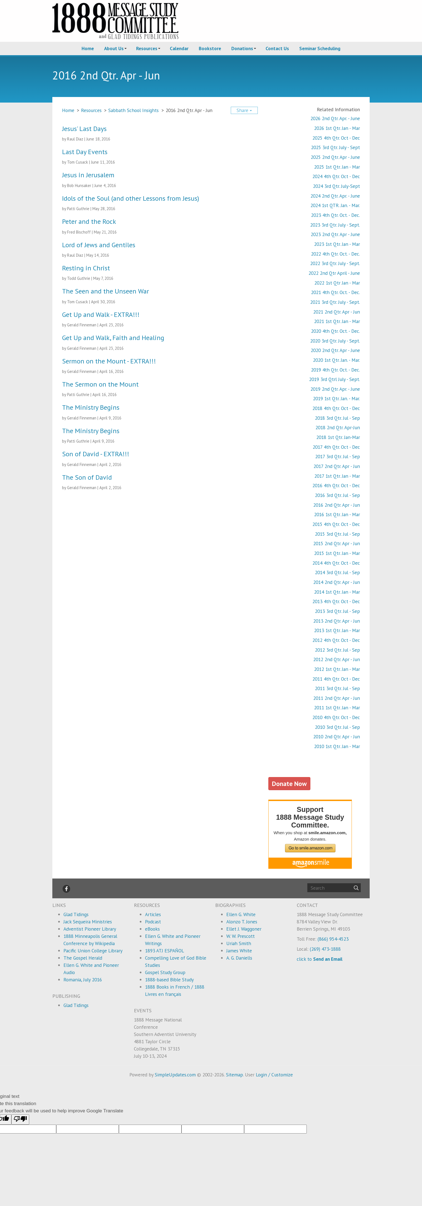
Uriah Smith (238, 943)
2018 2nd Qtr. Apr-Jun (337, 427)
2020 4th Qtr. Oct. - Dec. (335, 331)
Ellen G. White (241, 914)
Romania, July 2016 (82, 979)
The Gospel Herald (82, 958)
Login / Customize (274, 1074)
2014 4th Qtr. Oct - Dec (336, 563)
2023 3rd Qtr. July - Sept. (335, 225)
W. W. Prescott (240, 936)
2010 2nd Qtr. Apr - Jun (336, 736)
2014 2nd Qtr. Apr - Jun (336, 582)
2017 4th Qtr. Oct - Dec (336, 447)
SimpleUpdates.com (175, 1074)
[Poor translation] (20, 1119)
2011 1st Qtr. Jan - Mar (337, 707)
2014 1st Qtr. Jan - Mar (337, 592)
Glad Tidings (76, 914)
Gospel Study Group (165, 972)
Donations (242, 48)
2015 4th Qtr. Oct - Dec (336, 524)
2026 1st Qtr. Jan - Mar (337, 128)
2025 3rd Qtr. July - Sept (335, 147)
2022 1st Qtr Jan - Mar (337, 283)
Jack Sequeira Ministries (87, 921)
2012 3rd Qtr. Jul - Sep (337, 650)
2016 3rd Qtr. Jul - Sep (337, 495)
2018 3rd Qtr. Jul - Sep (337, 418)
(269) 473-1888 (325, 949)
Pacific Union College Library (92, 950)
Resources (146, 48)
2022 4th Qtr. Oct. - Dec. (335, 254)
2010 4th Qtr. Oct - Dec (336, 717)
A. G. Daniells (239, 958)
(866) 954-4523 (333, 939)
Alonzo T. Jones (241, 921)
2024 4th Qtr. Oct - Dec (336, 176)
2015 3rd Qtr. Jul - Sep (337, 534)
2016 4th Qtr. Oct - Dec (336, 485)
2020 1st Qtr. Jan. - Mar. (336, 360)
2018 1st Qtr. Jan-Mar (338, 437)
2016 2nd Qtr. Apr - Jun (336, 505)
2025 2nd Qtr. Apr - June (335, 157)
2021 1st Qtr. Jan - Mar (337, 321)
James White (239, 950)
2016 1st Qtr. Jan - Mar (337, 514)
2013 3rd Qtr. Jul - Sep (337, 611)
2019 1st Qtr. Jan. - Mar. (336, 398)
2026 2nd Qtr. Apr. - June (335, 118)
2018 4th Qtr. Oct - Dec (336, 408)
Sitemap (234, 1074)
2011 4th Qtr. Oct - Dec (336, 679)
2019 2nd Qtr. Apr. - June (335, 389)
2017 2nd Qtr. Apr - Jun (336, 466)
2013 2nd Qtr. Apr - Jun (336, 621)
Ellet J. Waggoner (243, 929)
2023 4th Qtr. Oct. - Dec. (335, 215)
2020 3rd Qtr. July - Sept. (335, 341)
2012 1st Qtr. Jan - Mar (337, 669)
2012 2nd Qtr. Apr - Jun (336, 659)
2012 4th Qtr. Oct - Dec (336, 640)
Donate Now (289, 783)
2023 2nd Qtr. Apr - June (335, 234)
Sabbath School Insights (133, 110)
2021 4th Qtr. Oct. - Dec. (335, 292)
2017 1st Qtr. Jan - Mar (337, 476)
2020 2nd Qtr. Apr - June (335, 350)
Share (244, 110)
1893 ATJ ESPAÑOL (164, 950)
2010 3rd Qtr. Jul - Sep (337, 727)
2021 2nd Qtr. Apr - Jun (336, 312)
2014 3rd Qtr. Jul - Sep (337, 572)
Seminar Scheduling (319, 48)
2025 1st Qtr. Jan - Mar (337, 167)
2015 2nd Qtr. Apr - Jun (336, 543)
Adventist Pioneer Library (89, 929)
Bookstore (210, 48)
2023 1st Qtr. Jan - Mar (337, 244)
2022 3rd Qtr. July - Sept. (335, 263)
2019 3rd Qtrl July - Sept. (334, 379)
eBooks (152, 929)
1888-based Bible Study (169, 979)
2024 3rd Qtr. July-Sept (336, 186)
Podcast (153, 921)
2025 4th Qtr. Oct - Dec (336, 138)
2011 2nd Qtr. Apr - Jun (336, 698)
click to (319, 959)
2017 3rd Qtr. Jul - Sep (337, 456)
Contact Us (277, 48)
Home (88, 48)
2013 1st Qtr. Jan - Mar (337, 630)
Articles (153, 914)
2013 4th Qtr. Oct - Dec (336, 601)
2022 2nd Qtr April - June (334, 273)
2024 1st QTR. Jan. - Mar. (335, 205)
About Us (114, 48)
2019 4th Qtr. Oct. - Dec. (335, 370)
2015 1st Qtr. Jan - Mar (337, 553)
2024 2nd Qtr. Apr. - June (335, 196)
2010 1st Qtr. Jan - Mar (337, 746)
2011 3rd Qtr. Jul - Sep (337, 688)
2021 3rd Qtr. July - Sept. (335, 302)
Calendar (179, 48)
